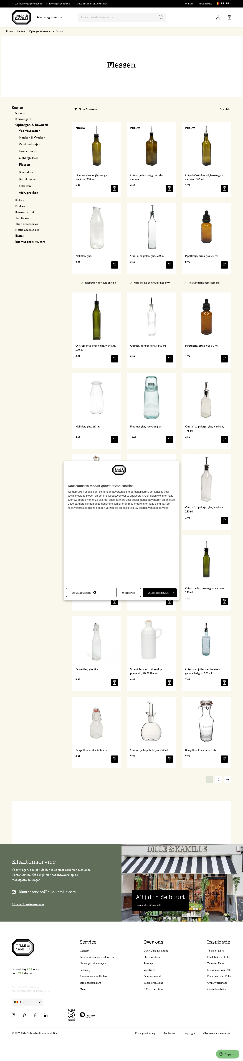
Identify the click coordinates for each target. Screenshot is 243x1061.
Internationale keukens (30, 241)
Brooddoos (26, 172)
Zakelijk (148, 963)
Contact (84, 950)
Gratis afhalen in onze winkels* (91, 3)
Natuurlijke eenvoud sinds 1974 (152, 282)
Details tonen (84, 592)
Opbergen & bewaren (40, 31)
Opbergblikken (29, 158)
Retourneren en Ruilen (93, 976)
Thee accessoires (26, 224)
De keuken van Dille (219, 970)
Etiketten (25, 186)
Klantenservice (205, 3)
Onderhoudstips (216, 989)
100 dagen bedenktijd (59, 3)
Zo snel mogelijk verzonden (29, 3)
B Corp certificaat (154, 989)
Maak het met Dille (218, 957)
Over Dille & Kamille (156, 950)
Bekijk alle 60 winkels (148, 905)
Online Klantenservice (28, 904)
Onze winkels (152, 957)
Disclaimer (169, 1033)
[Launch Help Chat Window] (227, 1054)
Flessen (24, 164)
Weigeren (128, 592)
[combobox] (122, 17)
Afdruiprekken (28, 192)
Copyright (189, 1033)
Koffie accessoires (27, 230)
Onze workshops (217, 982)
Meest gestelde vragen (93, 963)
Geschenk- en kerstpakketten (97, 957)
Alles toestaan (161, 592)
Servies (20, 113)
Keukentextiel (24, 212)
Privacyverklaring (145, 1033)
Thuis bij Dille (215, 950)
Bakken (20, 206)
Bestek (19, 235)
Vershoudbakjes (29, 144)
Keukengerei (23, 119)
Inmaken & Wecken (32, 137)
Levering (85, 970)
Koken (19, 200)
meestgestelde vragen (26, 880)
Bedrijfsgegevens (153, 982)
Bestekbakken (28, 179)
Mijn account (218, 17)
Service (88, 942)
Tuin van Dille (215, 963)
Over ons (153, 942)
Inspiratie (218, 942)
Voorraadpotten (29, 130)
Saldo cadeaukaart (90, 982)
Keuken (21, 31)
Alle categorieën (49, 17)
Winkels (189, 3)
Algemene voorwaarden (217, 1033)
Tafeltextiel (22, 218)
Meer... (84, 989)
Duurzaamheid (152, 976)
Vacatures (149, 970)
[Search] (161, 17)
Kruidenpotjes (28, 151)
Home (9, 31)
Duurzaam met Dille (219, 976)
